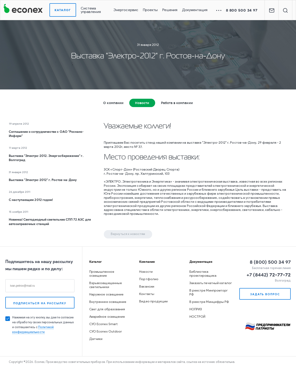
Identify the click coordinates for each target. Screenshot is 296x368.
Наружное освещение (106, 294)
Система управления (91, 10)
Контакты (146, 294)
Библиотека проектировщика (202, 274)
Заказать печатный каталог (210, 283)
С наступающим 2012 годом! (31, 200)
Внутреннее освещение (107, 302)
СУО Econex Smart (103, 324)
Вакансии (146, 287)
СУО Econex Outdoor (105, 331)
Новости (142, 103)
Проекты (150, 10)
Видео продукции (153, 301)
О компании (113, 103)
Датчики (96, 339)
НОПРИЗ (195, 309)
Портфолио (148, 279)
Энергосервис (125, 10)
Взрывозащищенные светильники (105, 285)
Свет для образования (107, 309)
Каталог (63, 10)
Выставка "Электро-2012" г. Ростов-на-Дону (43, 180)
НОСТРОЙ (197, 317)
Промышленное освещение (101, 274)
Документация (194, 10)
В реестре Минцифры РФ (209, 302)
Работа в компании (177, 103)
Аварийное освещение (107, 317)
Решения (169, 10)
